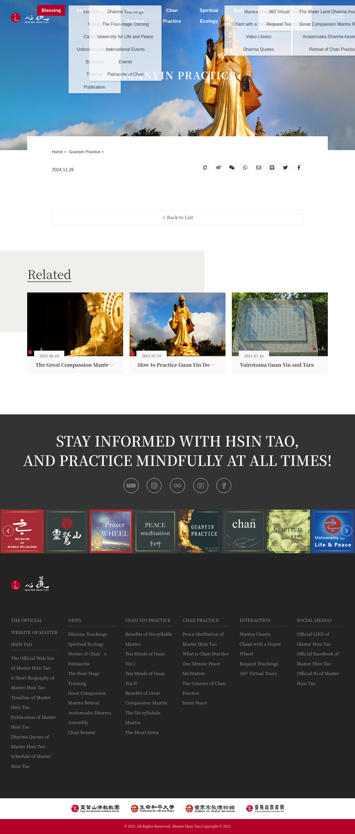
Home (58, 152)
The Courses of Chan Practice (204, 688)
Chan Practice (200, 620)
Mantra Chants (255, 634)
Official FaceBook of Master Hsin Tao (317, 658)
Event (307, 10)
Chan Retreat (81, 732)
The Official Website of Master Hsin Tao (34, 632)
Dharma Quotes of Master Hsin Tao (30, 741)
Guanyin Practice (85, 152)
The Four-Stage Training (84, 678)
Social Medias (314, 620)
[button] (8, 530)
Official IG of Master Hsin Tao (318, 678)
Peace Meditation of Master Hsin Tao (203, 639)
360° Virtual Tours (258, 673)
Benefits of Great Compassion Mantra (146, 698)
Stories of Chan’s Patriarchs (87, 658)
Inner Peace (194, 702)
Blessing (51, 10)
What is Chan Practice (205, 653)
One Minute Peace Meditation (201, 668)
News (74, 620)
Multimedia (245, 10)
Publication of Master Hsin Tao (33, 722)
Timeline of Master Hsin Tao (30, 702)
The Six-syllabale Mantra (143, 717)
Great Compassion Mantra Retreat (87, 698)
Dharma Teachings (87, 634)
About (83, 10)
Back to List (178, 217)
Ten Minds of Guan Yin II (145, 678)
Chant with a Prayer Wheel (260, 649)
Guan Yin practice (148, 620)
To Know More (279, 16)
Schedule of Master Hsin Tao (31, 761)
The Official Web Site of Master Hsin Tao (32, 663)
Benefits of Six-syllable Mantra (148, 639)
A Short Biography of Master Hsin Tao (32, 682)
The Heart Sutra (142, 732)
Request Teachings (259, 663)
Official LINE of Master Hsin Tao (314, 639)
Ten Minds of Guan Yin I (145, 658)
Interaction (255, 620)
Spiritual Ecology (86, 644)
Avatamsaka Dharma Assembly (89, 717)
